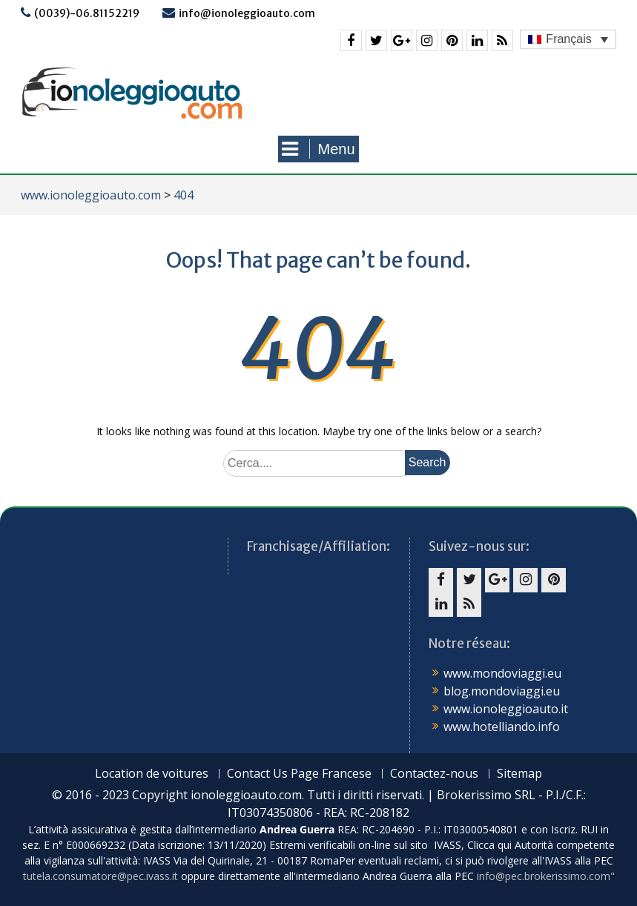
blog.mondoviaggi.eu (501, 691)
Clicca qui (489, 845)
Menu (318, 149)
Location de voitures (151, 773)
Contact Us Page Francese (299, 773)
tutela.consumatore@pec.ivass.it (100, 876)
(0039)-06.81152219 (86, 13)
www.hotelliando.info (501, 726)
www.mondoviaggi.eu (502, 673)
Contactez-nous (434, 773)
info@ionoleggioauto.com (247, 13)
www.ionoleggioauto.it (505, 709)
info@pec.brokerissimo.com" (546, 876)
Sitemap (519, 773)
